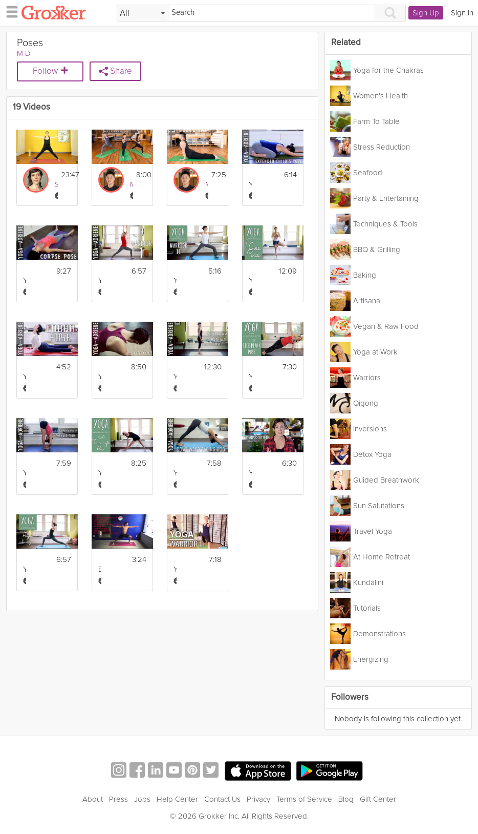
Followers (349, 697)
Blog (346, 799)
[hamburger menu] (9, 11)
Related (346, 42)
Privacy (258, 799)
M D (23, 53)
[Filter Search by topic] (142, 13)
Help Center (177, 799)
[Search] (271, 13)
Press (118, 799)
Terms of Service (304, 799)
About (92, 799)
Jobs (142, 799)
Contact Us (222, 799)
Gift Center (378, 799)
